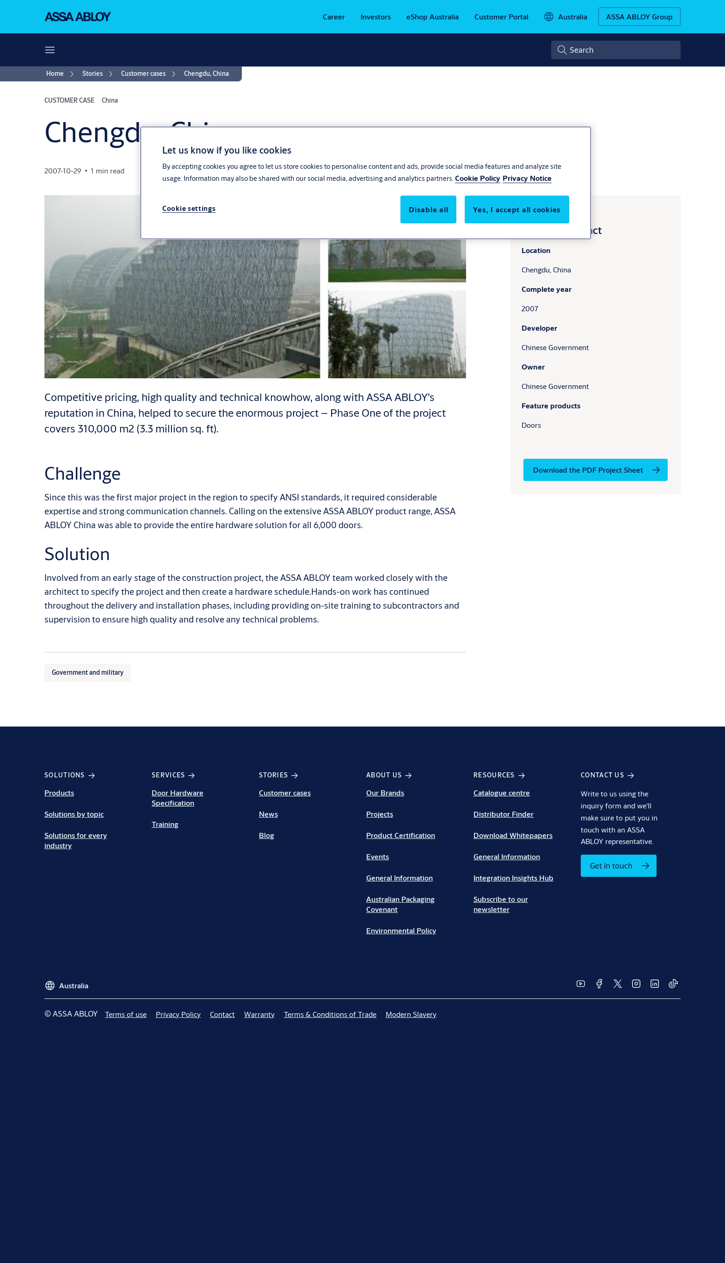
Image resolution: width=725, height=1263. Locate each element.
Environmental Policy (401, 930)
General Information (399, 877)
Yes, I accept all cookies (517, 209)
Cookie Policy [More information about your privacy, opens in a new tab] (477, 178)
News (268, 814)
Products (59, 792)
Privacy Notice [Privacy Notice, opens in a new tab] (527, 178)
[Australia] (565, 16)
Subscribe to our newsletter (500, 904)
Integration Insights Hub (513, 877)
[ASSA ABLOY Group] (639, 16)
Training (165, 824)
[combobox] (616, 50)
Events (377, 856)
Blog (266, 835)
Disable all (428, 209)
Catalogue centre (501, 792)
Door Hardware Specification (177, 797)
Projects (379, 814)
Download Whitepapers (513, 835)
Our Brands (385, 792)
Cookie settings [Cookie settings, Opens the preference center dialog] (189, 208)
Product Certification (400, 835)
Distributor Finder (503, 814)
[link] (334, 17)
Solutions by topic (74, 814)
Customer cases (285, 792)
